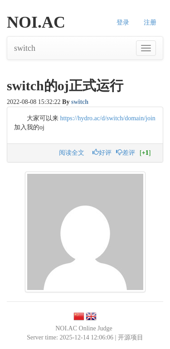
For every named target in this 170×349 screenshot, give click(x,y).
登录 (123, 22)
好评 (102, 152)
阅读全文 (71, 152)
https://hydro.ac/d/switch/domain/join (107, 118)
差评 (125, 152)
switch (24, 48)
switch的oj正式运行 (65, 85)
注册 (150, 22)
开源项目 (130, 337)
